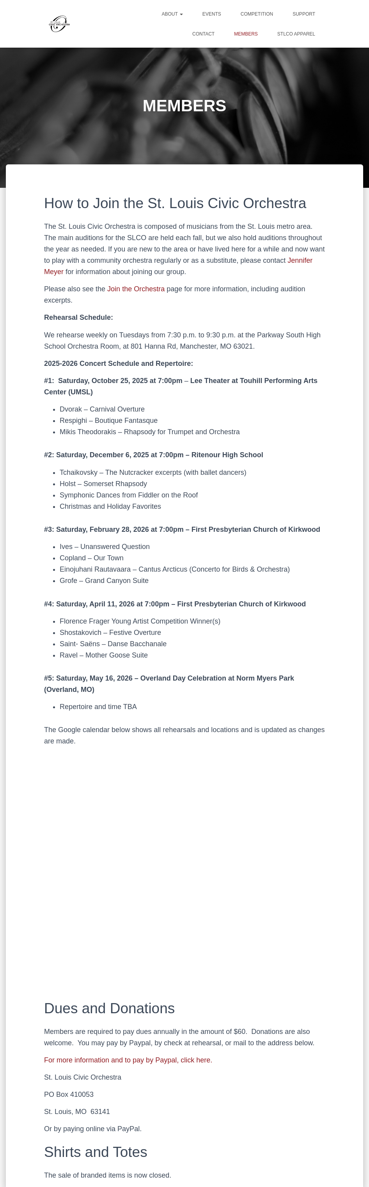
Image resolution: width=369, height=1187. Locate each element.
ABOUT (172, 14)
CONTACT (203, 34)
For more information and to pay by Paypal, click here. (128, 1060)
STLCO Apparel (296, 34)
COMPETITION (257, 14)
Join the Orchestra (136, 289)
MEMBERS (246, 34)
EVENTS (211, 14)
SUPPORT (304, 14)
